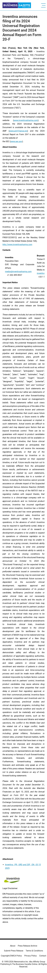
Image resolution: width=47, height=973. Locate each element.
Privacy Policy (30, 956)
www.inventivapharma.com (26, 120)
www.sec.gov (16, 141)
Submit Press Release (13, 950)
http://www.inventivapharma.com (17, 244)
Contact (42, 956)
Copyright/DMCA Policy (11, 956)
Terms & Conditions (34, 950)
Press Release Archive (27, 946)
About (12, 946)
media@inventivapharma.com (18, 271)
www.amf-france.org (18, 131)
